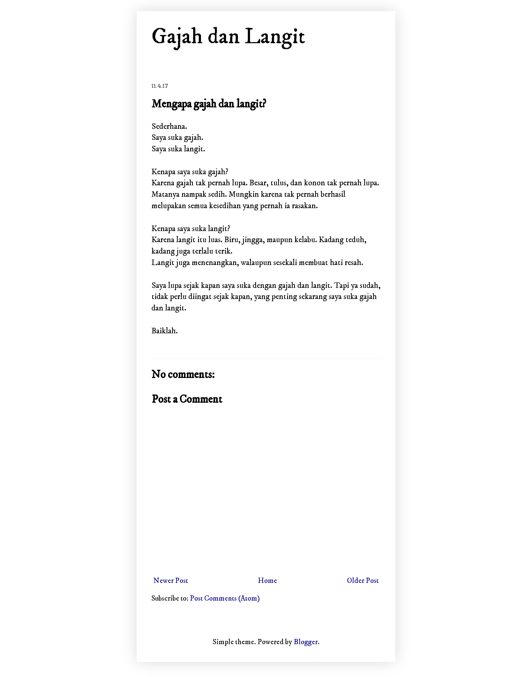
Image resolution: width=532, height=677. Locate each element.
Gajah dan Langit (228, 37)
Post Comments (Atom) (225, 598)
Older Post (363, 580)
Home (267, 580)
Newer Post (170, 580)
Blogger (306, 642)
